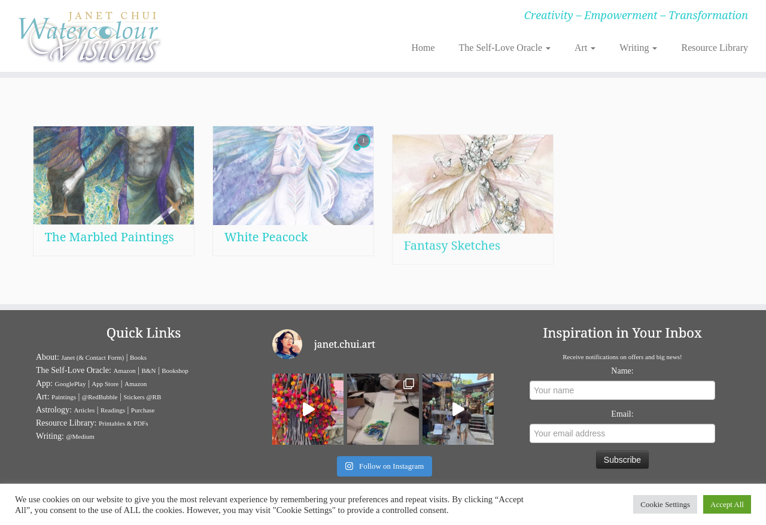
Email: (622, 413)
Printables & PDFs (123, 423)
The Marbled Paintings (109, 237)
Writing (638, 48)
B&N (149, 370)
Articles (84, 410)
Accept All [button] (727, 504)
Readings (113, 410)
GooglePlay (70, 383)
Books (138, 357)
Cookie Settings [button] (665, 504)
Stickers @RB (142, 396)
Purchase (143, 410)
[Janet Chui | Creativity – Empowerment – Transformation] (88, 36)
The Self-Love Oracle (505, 48)
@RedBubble (100, 396)
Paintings (63, 396)
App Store (105, 383)
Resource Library (714, 48)
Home (422, 48)
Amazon (124, 370)
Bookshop (175, 370)
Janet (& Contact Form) (92, 357)
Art (584, 48)
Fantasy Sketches (452, 278)
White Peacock (266, 241)
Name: (622, 370)
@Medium (80, 436)
